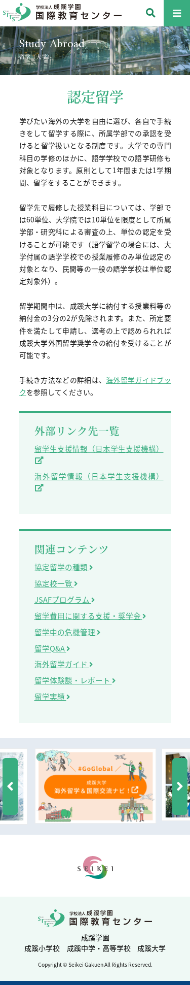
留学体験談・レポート (75, 680)
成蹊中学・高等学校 (99, 948)
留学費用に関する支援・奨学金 (90, 615)
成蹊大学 (151, 948)
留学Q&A (52, 648)
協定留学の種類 (63, 567)
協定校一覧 (56, 583)
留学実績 (52, 696)
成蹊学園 (95, 937)
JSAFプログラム (64, 599)
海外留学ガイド (63, 664)
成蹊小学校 (42, 948)
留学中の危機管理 (67, 632)
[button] (10, 786)
